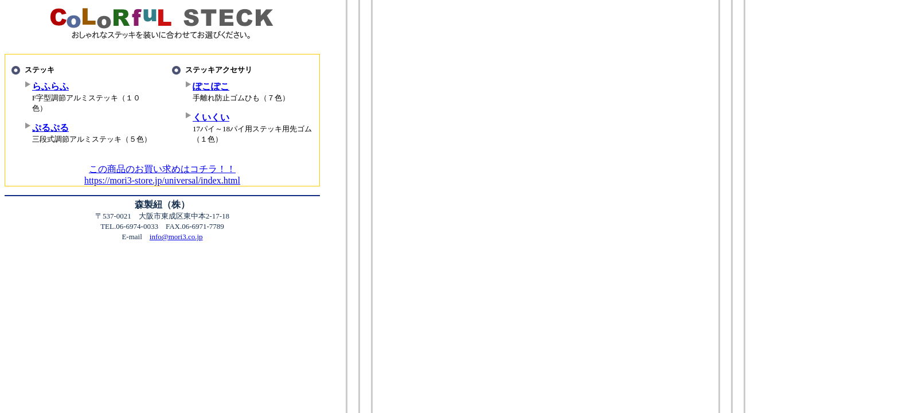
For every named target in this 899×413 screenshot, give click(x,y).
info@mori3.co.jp (176, 236)
